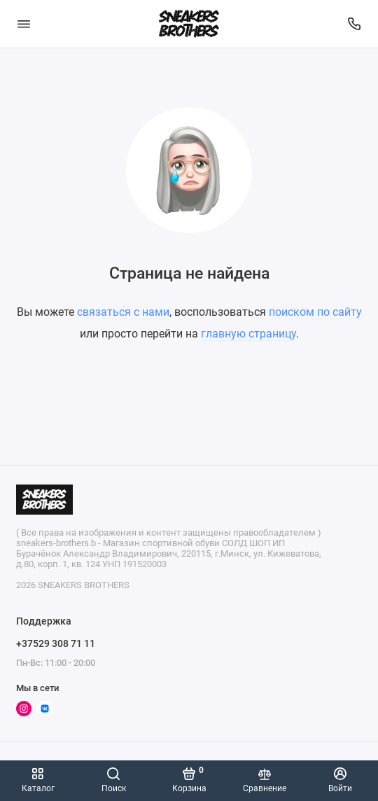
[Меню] (24, 24)
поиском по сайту (315, 312)
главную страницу (248, 333)
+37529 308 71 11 (55, 643)
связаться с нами (123, 312)
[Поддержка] (355, 24)
